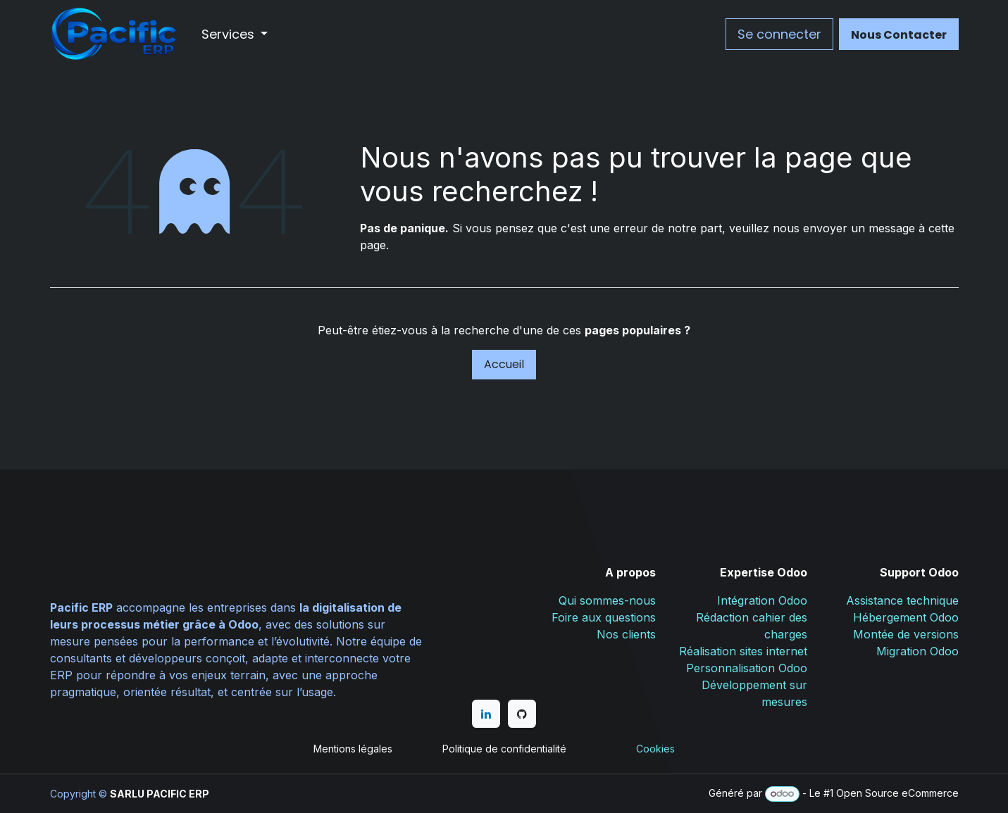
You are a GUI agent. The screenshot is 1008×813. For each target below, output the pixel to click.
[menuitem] (235, 34)
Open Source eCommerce (897, 793)
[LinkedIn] (486, 714)
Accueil (504, 364)
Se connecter (779, 34)
